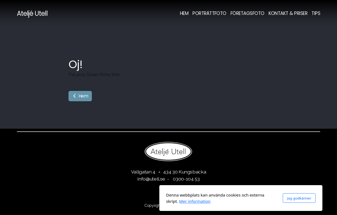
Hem (80, 96)
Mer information (122, 201)
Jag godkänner (227, 198)
